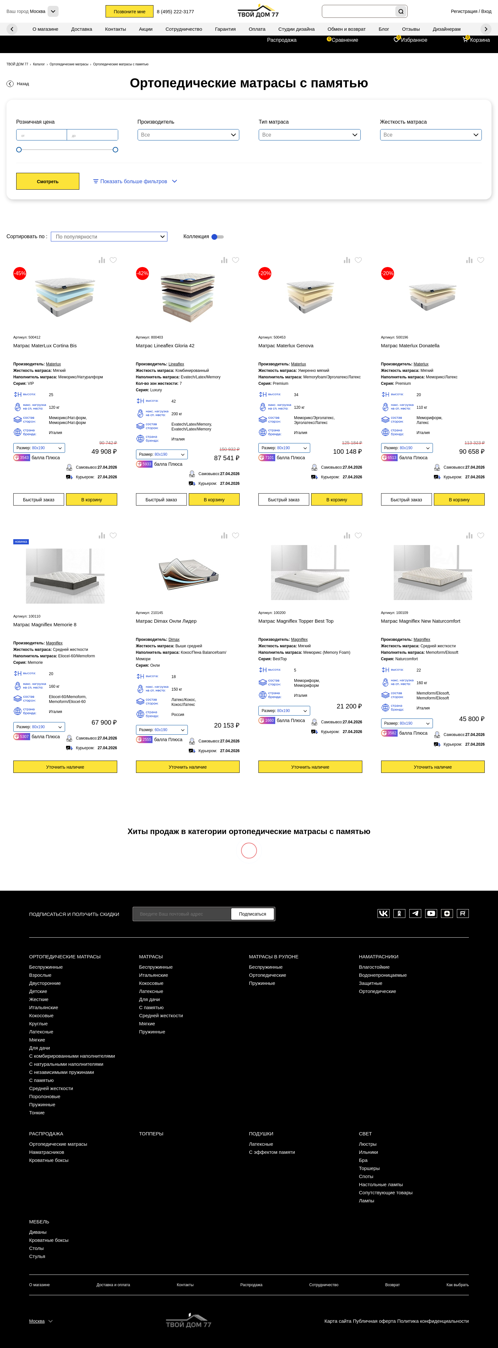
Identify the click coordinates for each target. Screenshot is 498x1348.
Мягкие (37, 1039)
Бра (363, 1160)
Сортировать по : (27, 236)
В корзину (91, 499)
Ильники (368, 1152)
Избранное (414, 40)
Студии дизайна (296, 29)
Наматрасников (46, 1152)
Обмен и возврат (347, 29)
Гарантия (225, 29)
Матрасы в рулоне (274, 956)
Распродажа (282, 40)
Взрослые (40, 975)
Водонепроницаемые (383, 975)
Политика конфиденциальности (433, 1321)
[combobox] (109, 236)
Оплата (257, 29)
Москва (37, 1321)
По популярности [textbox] (76, 237)
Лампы (366, 1200)
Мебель (39, 1221)
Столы (36, 1248)
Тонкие (37, 1112)
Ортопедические (267, 975)
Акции (146, 29)
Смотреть (48, 181)
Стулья (37, 1256)
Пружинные (42, 1104)
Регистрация (464, 11)
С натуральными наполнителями (66, 1064)
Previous (486, 29)
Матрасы (151, 956)
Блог (384, 29)
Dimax (173, 639)
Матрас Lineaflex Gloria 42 (165, 345)
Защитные (370, 983)
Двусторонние (45, 983)
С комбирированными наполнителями (72, 1056)
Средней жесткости (51, 1088)
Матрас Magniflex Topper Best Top (296, 621)
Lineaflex (176, 364)
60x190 (160, 730)
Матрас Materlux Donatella (410, 345)
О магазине (45, 29)
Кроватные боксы (49, 1160)
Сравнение (345, 40)
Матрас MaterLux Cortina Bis (45, 345)
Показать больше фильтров (133, 181)
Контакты (115, 29)
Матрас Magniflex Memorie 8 (44, 624)
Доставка (81, 29)
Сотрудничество (183, 29)
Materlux (53, 364)
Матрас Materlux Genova (285, 345)
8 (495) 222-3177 (175, 11)
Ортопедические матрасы (65, 956)
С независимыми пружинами (61, 1072)
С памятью (41, 1080)
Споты (366, 1176)
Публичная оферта (374, 1321)
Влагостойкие (374, 967)
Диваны (38, 1232)
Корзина (480, 40)
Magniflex (54, 643)
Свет (365, 1133)
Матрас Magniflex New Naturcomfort (420, 621)
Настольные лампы (381, 1184)
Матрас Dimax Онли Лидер (166, 621)
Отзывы (411, 29)
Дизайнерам (447, 29)
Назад (23, 83)
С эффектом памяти (272, 1152)
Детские (38, 991)
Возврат (392, 1285)
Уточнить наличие (65, 767)
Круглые (38, 1023)
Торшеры (369, 1168)
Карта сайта (338, 1321)
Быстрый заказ (38, 499)
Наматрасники (379, 956)
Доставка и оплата (113, 1285)
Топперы (151, 1133)
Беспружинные (46, 967)
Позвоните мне (129, 11)
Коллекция (196, 236)
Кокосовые (41, 1015)
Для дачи (39, 1048)
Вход (486, 11)
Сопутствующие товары (386, 1192)
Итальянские (43, 1007)
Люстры (368, 1144)
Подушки (261, 1133)
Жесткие (39, 999)
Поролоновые (44, 1096)
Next (11, 29)
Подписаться (252, 914)
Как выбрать (458, 1285)
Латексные (41, 1031)
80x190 (38, 448)
